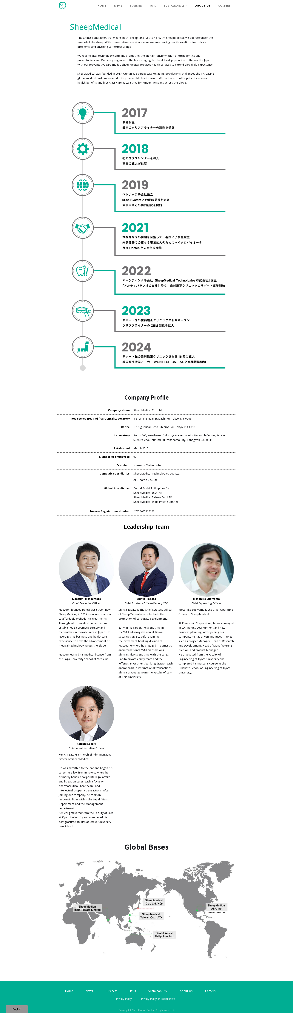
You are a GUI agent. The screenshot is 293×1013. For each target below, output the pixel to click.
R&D (153, 5)
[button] (136, 5)
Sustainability (176, 5)
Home (102, 5)
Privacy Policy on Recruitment (158, 998)
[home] (62, 4)
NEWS (118, 5)
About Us (203, 5)
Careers (224, 5)
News (89, 991)
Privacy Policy (124, 998)
